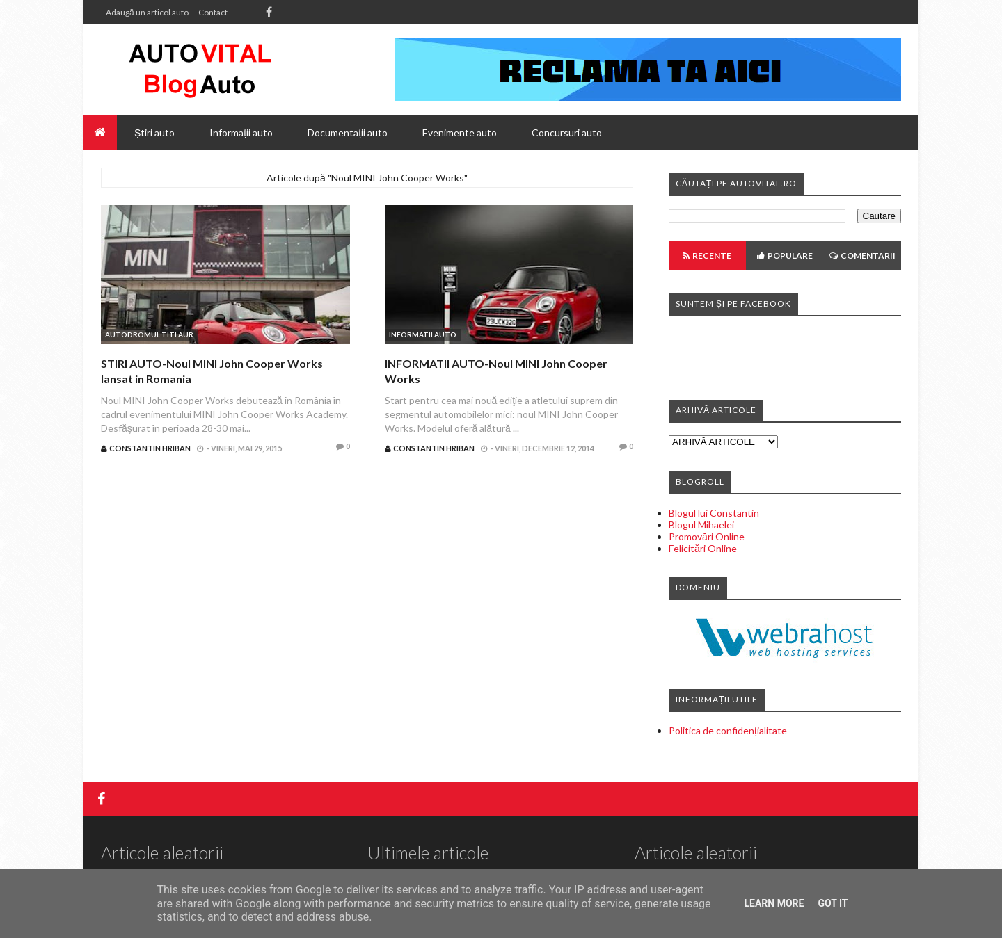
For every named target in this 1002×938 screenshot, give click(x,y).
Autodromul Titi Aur (149, 334)
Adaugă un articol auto (147, 12)
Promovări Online (707, 536)
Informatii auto (422, 334)
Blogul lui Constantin (714, 513)
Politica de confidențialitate (728, 730)
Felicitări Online (703, 548)
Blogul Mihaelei (701, 525)
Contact (213, 12)
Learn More (774, 903)
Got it (833, 903)
